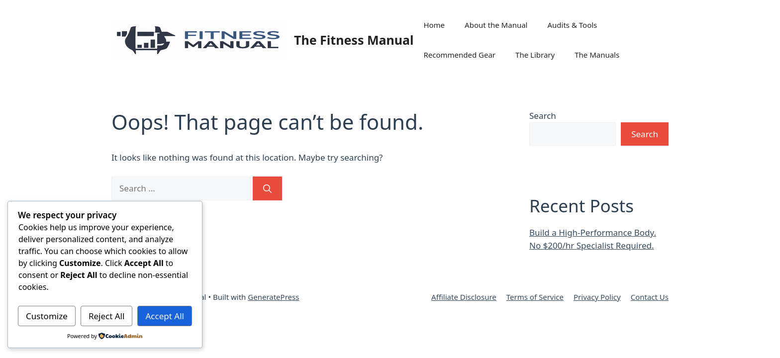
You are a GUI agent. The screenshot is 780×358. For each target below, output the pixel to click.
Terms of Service (535, 297)
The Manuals (597, 55)
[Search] (267, 188)
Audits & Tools (572, 25)
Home (434, 25)
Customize (47, 316)
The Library (535, 55)
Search (542, 115)
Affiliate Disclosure (463, 297)
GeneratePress (273, 297)
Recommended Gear (459, 55)
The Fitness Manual (353, 39)
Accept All (165, 316)
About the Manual (496, 25)
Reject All (107, 316)
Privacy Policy (597, 297)
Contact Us (650, 297)
